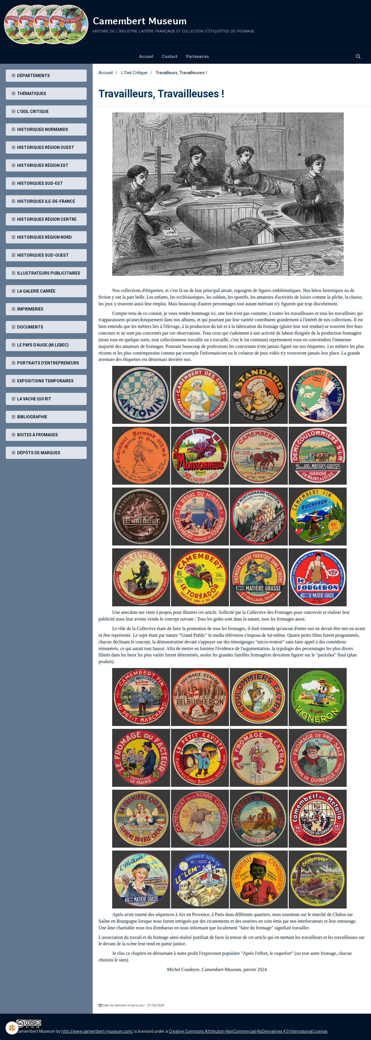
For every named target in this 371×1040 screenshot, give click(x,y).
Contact (169, 56)
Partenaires (197, 56)
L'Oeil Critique (134, 72)
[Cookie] (12, 1027)
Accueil (146, 56)
